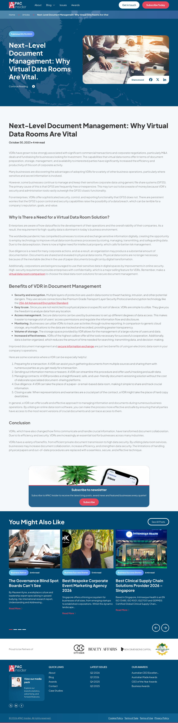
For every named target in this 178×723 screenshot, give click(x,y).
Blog (51, 677)
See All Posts (158, 521)
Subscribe (89, 502)
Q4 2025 (95, 681)
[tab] (11, 629)
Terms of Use (146, 718)
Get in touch (129, 5)
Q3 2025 (95, 686)
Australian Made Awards (144, 677)
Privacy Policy (161, 718)
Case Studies (56, 690)
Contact (53, 686)
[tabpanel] (34, 570)
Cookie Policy (115, 718)
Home (12, 14)
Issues (63, 5)
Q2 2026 (95, 672)
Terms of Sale (131, 718)
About (38, 5)
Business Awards (140, 686)
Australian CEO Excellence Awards (146, 672)
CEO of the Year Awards (144, 681)
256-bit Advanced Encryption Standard (43, 303)
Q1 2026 (94, 677)
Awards (75, 5)
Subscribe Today (155, 5)
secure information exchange (76, 346)
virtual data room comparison (27, 273)
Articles (26, 14)
